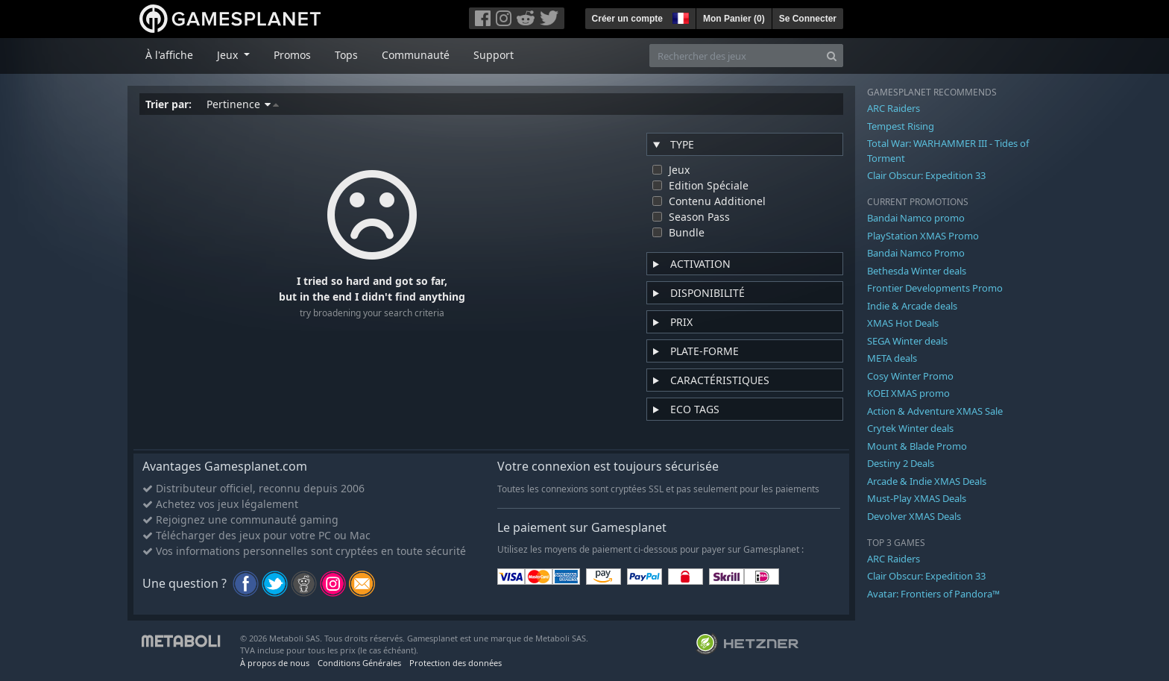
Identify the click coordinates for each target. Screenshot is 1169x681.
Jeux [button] (229, 55)
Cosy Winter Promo (910, 376)
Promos (292, 55)
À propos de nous (274, 662)
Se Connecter (807, 18)
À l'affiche (169, 55)
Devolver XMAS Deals (914, 516)
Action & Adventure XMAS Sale (935, 411)
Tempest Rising (900, 126)
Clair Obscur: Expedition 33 (926, 175)
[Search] (831, 55)
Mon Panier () (734, 18)
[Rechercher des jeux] (735, 55)
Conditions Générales (359, 662)
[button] (679, 16)
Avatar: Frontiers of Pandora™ (933, 593)
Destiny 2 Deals (900, 463)
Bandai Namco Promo (916, 253)
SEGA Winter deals (907, 341)
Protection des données (455, 662)
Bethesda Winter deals (916, 270)
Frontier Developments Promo (935, 288)
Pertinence (243, 104)
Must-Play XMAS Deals (916, 498)
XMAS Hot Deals (903, 323)
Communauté (416, 55)
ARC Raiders (893, 108)
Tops (346, 55)
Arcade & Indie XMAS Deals (926, 481)
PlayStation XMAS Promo (923, 235)
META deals (892, 358)
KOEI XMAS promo (908, 393)
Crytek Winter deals (910, 428)
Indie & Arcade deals (912, 306)
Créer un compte (627, 18)
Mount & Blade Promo (917, 446)
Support (493, 55)
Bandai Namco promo (916, 218)
